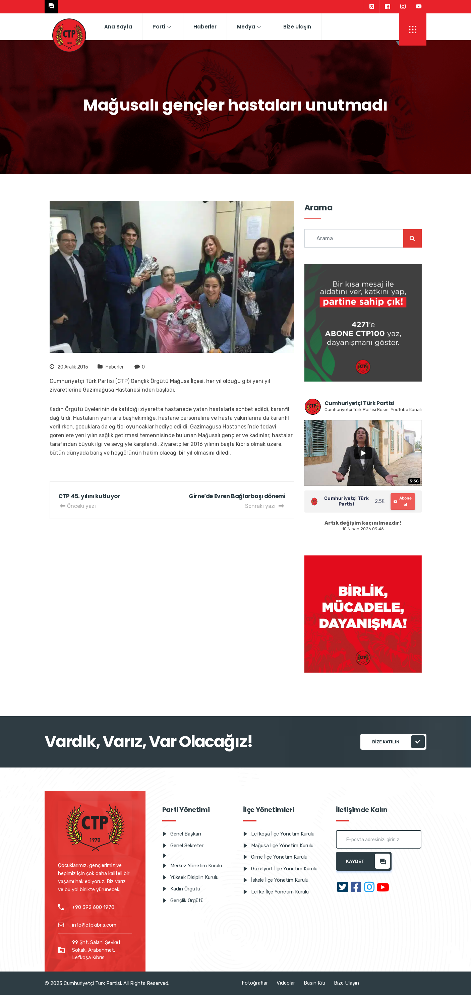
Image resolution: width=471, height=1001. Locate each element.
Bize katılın (398, 741)
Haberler (205, 26)
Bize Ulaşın (297, 26)
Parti (162, 26)
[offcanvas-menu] (412, 29)
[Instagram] (403, 6)
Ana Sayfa (118, 26)
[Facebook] (387, 6)
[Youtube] (419, 6)
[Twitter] (371, 6)
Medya (249, 26)
